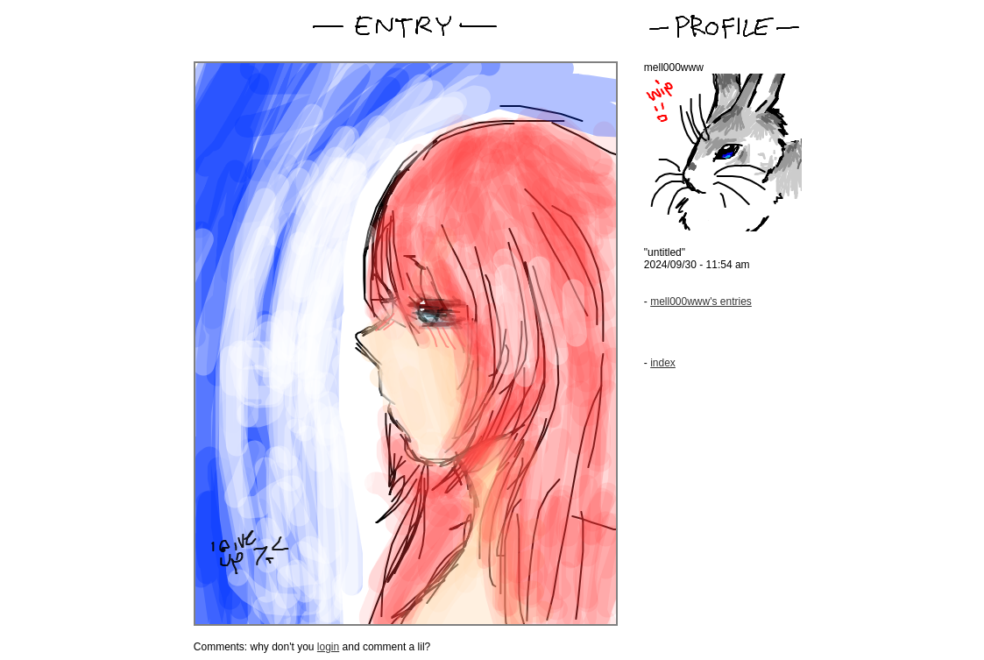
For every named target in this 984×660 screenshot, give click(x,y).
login (328, 647)
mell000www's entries (701, 301)
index (663, 363)
